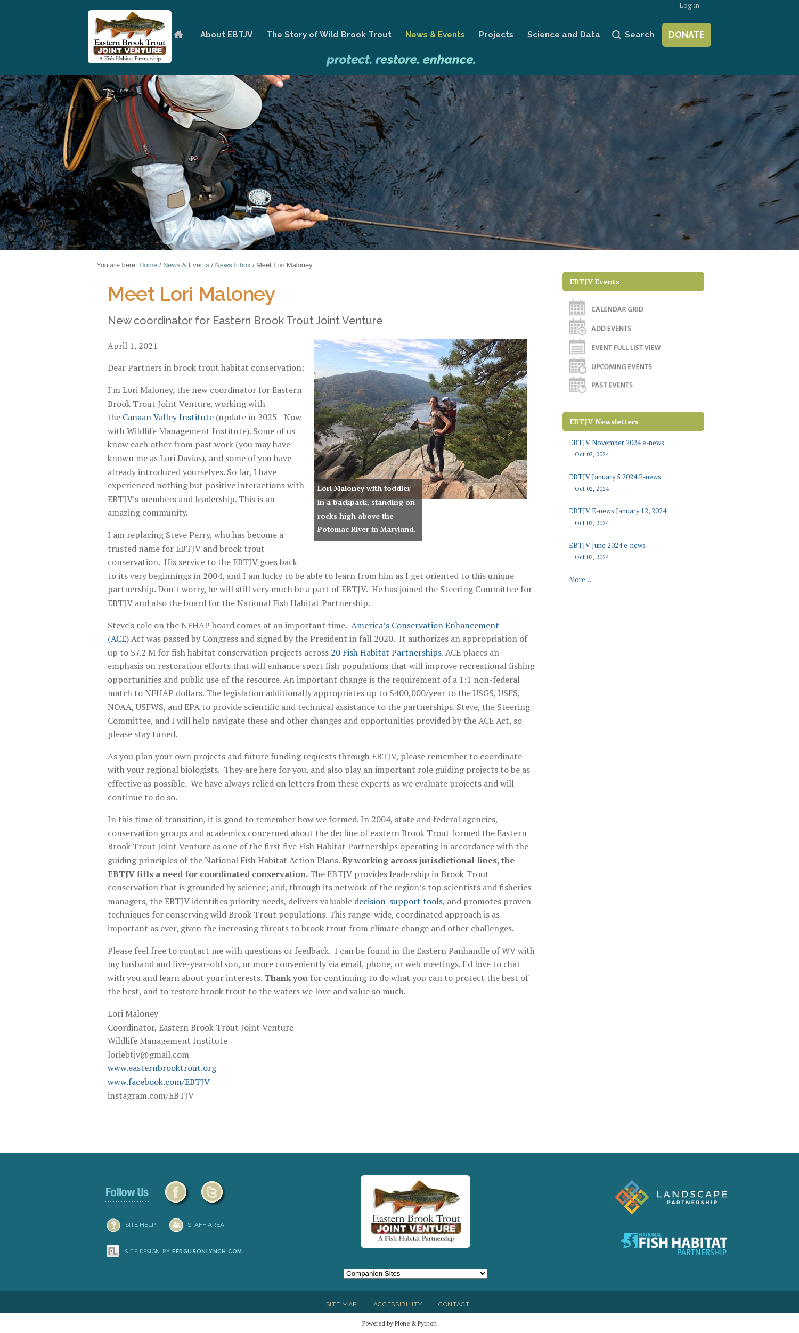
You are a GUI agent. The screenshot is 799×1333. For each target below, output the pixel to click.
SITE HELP (140, 1225)
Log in (689, 5)
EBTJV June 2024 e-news (633, 551)
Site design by (183, 1251)
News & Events (435, 34)
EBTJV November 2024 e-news (633, 448)
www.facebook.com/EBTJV (159, 1081)
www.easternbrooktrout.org (162, 1068)
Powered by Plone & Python (399, 1323)
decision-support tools (398, 901)
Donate (686, 35)
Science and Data (563, 34)
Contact (454, 1304)
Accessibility (397, 1304)
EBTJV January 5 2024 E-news (633, 482)
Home (178, 35)
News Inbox (233, 265)
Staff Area (205, 1225)
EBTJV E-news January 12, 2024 (633, 516)
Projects (496, 34)
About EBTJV (226, 34)
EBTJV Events (594, 281)
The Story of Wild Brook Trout (329, 34)
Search (639, 34)
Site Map (341, 1304)
